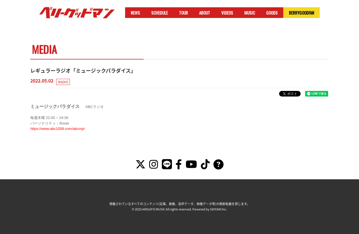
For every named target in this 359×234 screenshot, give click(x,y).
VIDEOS (227, 13)
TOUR (183, 13)
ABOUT (204, 13)
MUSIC (249, 13)
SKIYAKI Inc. (218, 209)
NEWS (135, 13)
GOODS (272, 13)
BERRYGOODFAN (301, 13)
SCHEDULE (159, 13)
